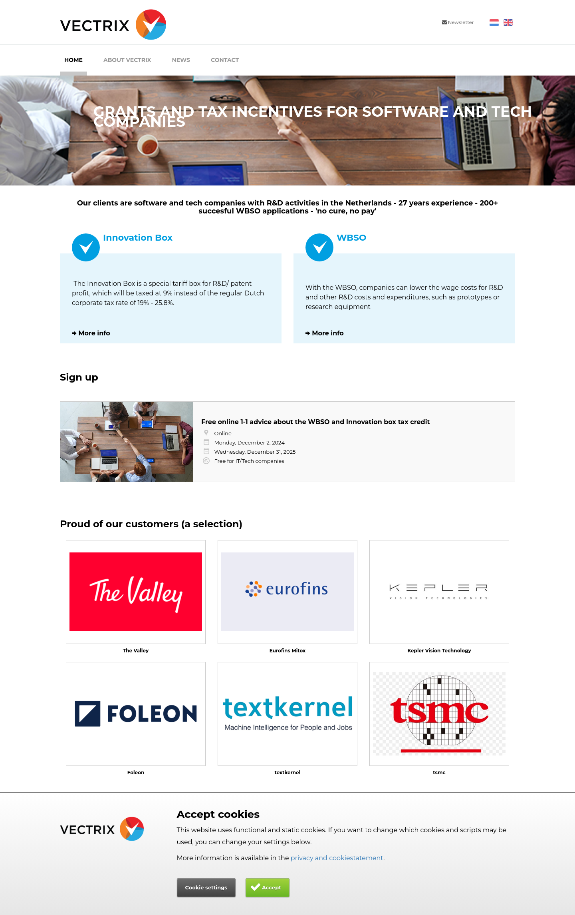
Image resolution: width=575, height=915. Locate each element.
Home (73, 60)
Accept (271, 887)
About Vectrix (127, 60)
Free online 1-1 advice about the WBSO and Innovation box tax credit (315, 422)
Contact (225, 60)
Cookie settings (206, 887)
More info (94, 333)
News (181, 60)
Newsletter (458, 22)
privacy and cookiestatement (337, 858)
